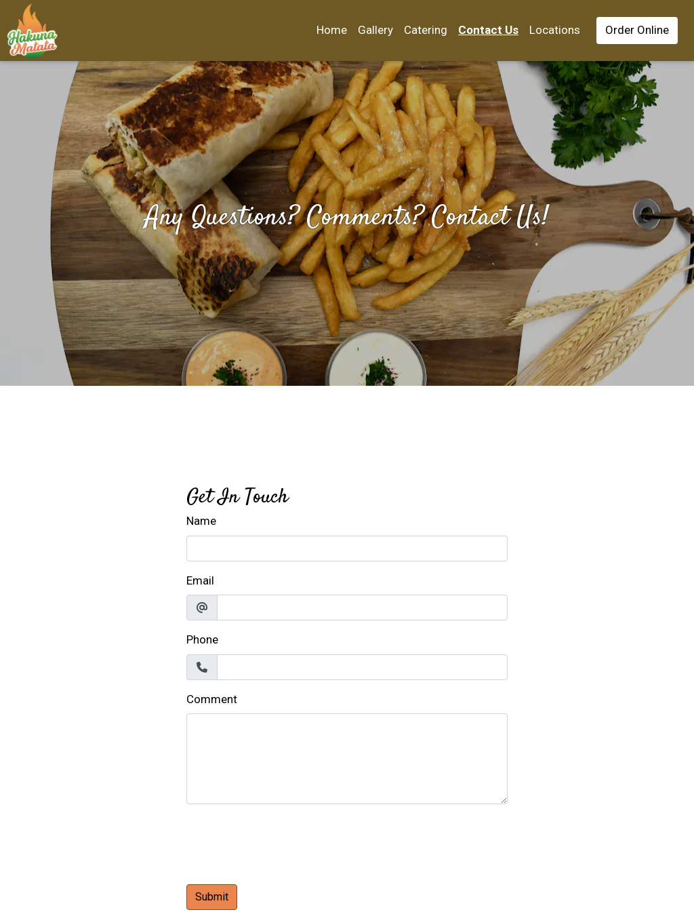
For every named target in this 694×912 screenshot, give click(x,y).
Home (332, 30)
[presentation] (289, 841)
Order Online (637, 30)
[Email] (362, 607)
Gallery (375, 30)
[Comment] (347, 758)
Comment (211, 699)
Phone (202, 639)
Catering (425, 30)
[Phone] (362, 667)
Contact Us (488, 30)
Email (200, 580)
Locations (554, 30)
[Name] (347, 548)
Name (201, 521)
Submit (211, 896)
